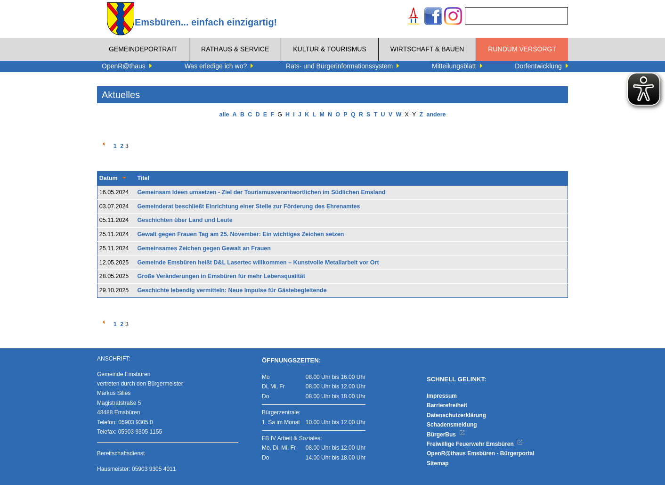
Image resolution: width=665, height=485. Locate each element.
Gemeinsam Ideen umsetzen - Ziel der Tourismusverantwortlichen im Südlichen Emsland (262, 192)
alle (224, 114)
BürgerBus (446, 434)
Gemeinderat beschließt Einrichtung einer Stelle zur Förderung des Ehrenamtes (249, 206)
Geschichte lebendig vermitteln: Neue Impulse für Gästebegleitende (232, 290)
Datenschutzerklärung (456, 415)
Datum (108, 178)
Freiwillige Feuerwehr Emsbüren (475, 444)
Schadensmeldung (452, 424)
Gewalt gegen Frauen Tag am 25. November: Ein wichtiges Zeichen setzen (241, 234)
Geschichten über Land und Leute (185, 220)
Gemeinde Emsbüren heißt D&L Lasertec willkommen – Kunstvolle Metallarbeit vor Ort (258, 262)
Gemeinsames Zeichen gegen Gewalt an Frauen (204, 248)
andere (436, 114)
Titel (143, 178)
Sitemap (438, 463)
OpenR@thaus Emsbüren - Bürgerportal (480, 453)
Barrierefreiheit (447, 405)
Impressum (442, 396)
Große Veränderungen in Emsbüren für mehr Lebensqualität (221, 276)
